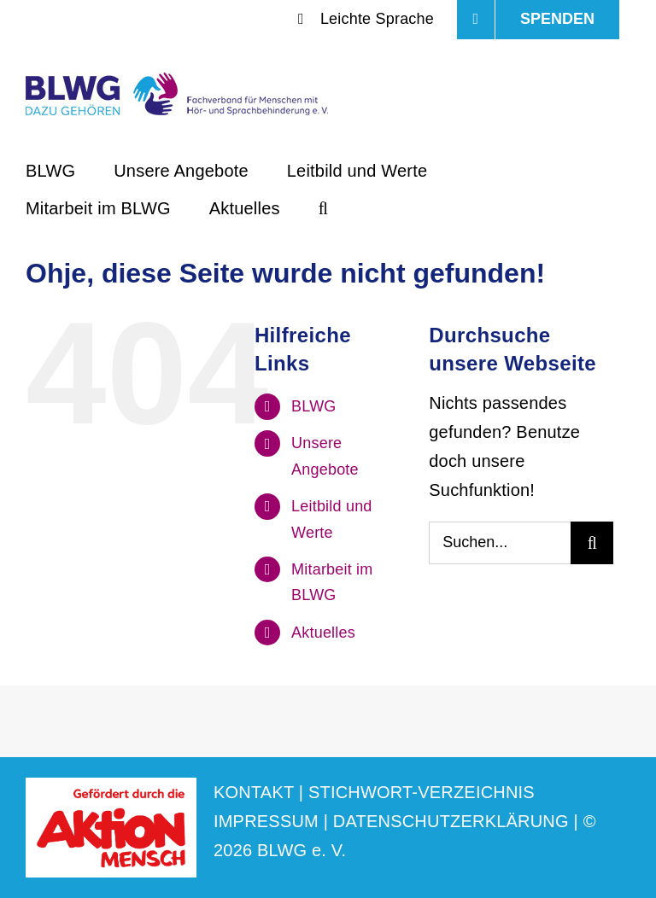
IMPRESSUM (266, 821)
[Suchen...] (500, 543)
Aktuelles (323, 632)
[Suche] (592, 543)
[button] (323, 206)
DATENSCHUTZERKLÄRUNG (451, 821)
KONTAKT (254, 792)
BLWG (313, 406)
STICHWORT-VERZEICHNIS (421, 792)
